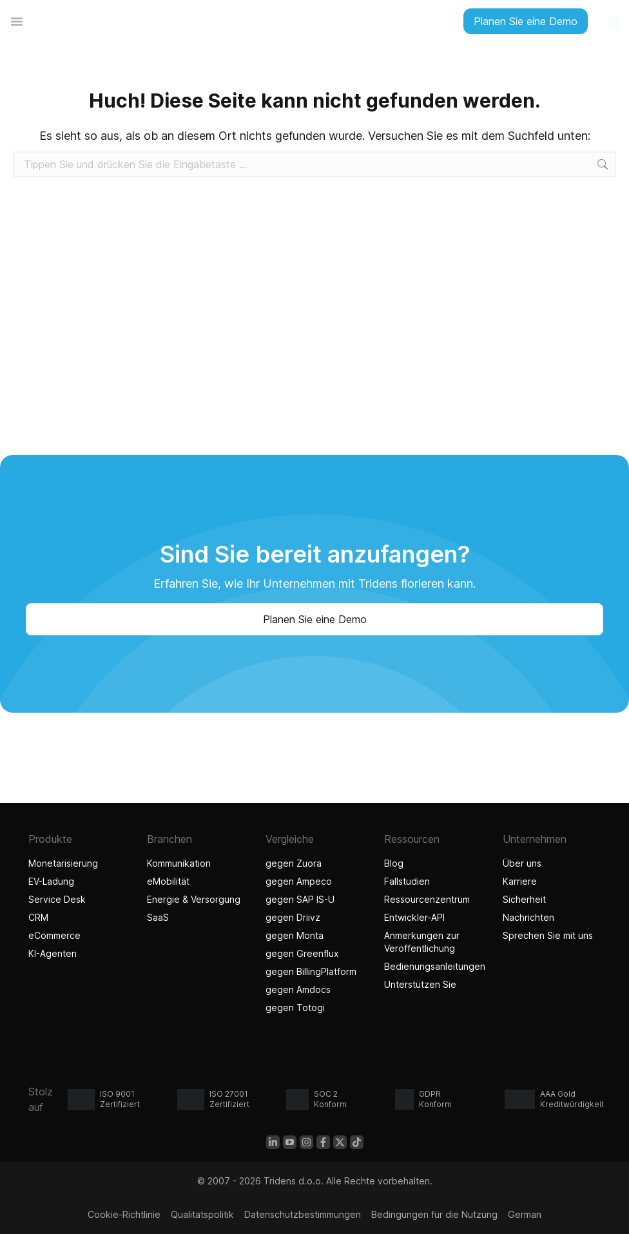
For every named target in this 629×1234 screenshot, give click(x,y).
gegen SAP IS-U (300, 899)
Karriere (520, 881)
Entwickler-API (414, 917)
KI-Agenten (54, 953)
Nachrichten (528, 917)
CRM (38, 917)
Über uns (522, 863)
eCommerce (54, 935)
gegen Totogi (297, 1007)
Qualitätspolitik (202, 1214)
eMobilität (168, 881)
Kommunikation (179, 863)
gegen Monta (295, 935)
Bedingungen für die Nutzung (434, 1214)
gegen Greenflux (302, 953)
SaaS (158, 917)
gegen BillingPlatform (311, 971)
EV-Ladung (51, 881)
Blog (393, 863)
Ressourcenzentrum (427, 899)
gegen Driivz (293, 917)
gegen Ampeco (299, 881)
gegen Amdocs (298, 989)
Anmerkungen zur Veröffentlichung (422, 942)
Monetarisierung (63, 863)
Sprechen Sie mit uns (548, 935)
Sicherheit (524, 899)
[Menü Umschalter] (16, 21)
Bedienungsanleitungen (433, 966)
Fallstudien (407, 881)
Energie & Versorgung (193, 899)
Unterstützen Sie (420, 984)
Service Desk (57, 899)
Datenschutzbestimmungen (302, 1214)
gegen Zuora (294, 863)
